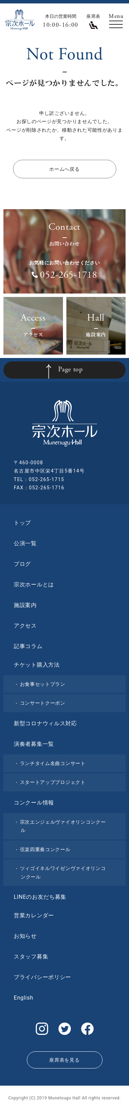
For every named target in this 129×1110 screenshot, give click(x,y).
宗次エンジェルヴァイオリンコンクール (63, 826)
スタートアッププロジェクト (53, 782)
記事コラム (28, 646)
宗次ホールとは (34, 584)
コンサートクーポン (42, 703)
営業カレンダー (34, 915)
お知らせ (25, 936)
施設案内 (25, 605)
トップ (22, 523)
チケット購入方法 (37, 664)
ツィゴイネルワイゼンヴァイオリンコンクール (63, 873)
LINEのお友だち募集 (40, 897)
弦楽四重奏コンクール (45, 849)
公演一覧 (25, 543)
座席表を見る (64, 1060)
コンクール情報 (34, 802)
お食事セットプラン (42, 684)
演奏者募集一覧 (34, 744)
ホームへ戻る (64, 169)
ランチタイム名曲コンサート (53, 763)
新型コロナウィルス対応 (45, 723)
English (23, 997)
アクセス (25, 625)
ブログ (22, 564)
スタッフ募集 (31, 956)
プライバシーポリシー (42, 977)
